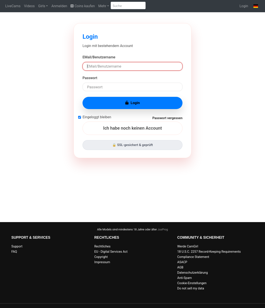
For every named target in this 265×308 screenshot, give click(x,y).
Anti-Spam (184, 278)
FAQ (14, 252)
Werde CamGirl (187, 246)
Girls (41, 6)
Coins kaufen (83, 6)
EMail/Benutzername (99, 57)
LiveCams (13, 6)
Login (243, 6)
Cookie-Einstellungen (191, 283)
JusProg (163, 229)
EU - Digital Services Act (110, 252)
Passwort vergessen (167, 118)
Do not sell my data (190, 288)
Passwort (90, 78)
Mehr (102, 6)
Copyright (101, 257)
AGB (180, 267)
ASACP (182, 262)
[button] (256, 6)
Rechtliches (102, 246)
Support (16, 246)
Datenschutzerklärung (192, 273)
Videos (29, 6)
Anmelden (59, 6)
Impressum (102, 262)
